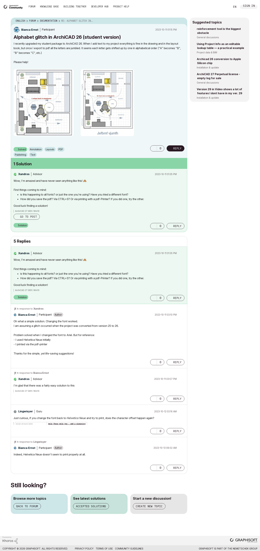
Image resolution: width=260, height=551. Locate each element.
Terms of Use (104, 548)
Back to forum (27, 506)
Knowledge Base (49, 6)
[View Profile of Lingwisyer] (25, 411)
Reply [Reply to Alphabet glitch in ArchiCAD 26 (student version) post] (177, 148)
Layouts (50, 149)
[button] (44, 102)
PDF (61, 149)
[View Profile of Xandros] (24, 174)
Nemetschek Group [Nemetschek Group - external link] (245, 548)
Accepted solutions (91, 506)
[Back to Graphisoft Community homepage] (14, 6)
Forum (32, 6)
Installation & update (208, 67)
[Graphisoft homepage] (243, 540)
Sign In (249, 6)
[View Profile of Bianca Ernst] (29, 29)
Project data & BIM (207, 52)
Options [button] (182, 21)
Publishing (20, 154)
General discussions (208, 37)
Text (32, 154)
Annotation (36, 149)
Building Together (75, 6)
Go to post (28, 216)
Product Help (121, 6)
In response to (30, 308)
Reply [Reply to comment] (177, 226)
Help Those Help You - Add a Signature (66, 424)
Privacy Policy (84, 548)
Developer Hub (99, 6)
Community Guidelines (129, 548)
